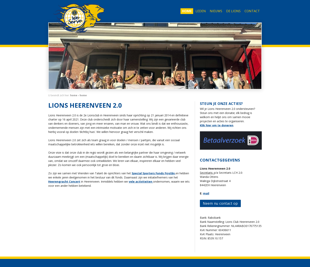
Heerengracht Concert (64, 181)
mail (206, 193)
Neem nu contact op (220, 203)
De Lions (233, 11)
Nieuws (216, 11)
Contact (252, 11)
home (73, 95)
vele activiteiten (141, 181)
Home (187, 11)
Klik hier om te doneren (216, 125)
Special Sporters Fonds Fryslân (154, 173)
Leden (201, 11)
